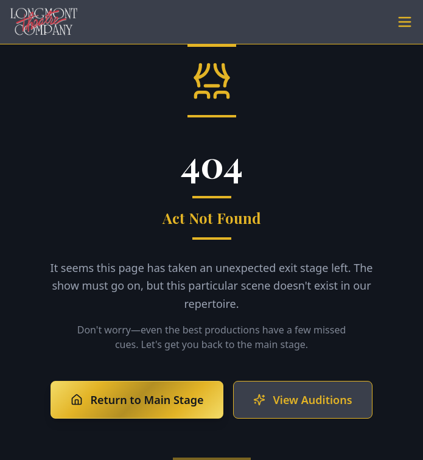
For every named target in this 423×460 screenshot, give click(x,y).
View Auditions (302, 399)
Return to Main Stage (137, 399)
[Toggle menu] (404, 21)
